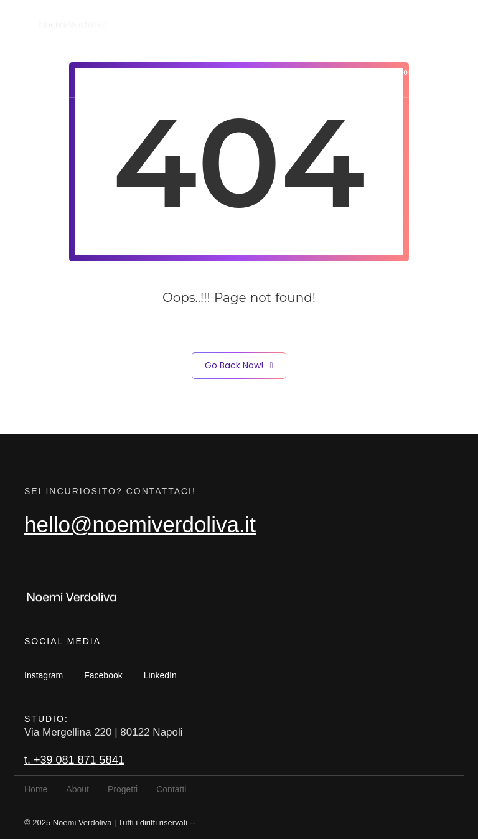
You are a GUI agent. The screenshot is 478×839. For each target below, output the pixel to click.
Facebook (103, 675)
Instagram (43, 675)
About (305, 72)
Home (258, 72)
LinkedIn (160, 675)
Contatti (413, 72)
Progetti (357, 72)
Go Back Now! (239, 365)
